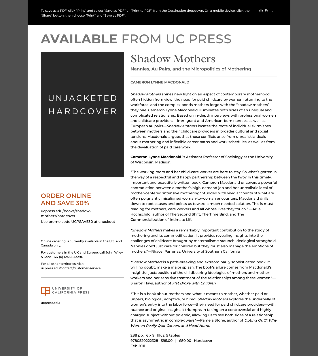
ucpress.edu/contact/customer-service (71, 268)
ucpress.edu (50, 303)
